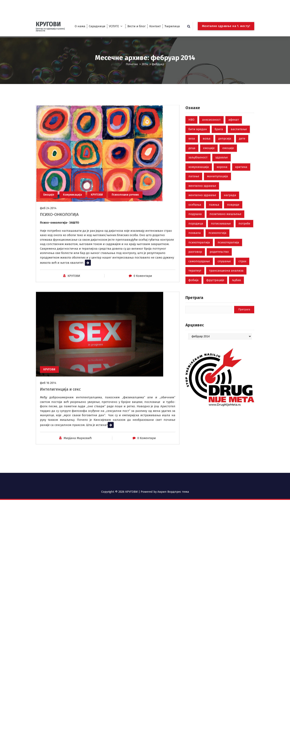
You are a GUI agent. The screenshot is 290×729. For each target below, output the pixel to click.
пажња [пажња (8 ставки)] (214, 242)
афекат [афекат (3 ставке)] (233, 157)
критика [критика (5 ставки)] (241, 204)
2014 (145, 64)
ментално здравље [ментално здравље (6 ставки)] (202, 223)
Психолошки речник (133, 234)
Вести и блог (136, 26)
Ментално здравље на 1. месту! (226, 26)
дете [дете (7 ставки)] (242, 176)
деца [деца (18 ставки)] (191, 185)
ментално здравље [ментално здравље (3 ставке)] (202, 233)
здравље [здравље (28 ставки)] (221, 195)
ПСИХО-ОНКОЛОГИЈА (59, 254)
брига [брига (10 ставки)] (219, 167)
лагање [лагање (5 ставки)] (193, 214)
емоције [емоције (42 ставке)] (209, 185)
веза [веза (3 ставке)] (191, 176)
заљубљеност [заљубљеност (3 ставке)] (198, 195)
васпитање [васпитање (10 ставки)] (239, 167)
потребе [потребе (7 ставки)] (244, 261)
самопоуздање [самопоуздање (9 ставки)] (199, 299)
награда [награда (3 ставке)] (230, 233)
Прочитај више (96, 303)
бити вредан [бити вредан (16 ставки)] (197, 167)
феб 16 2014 (48, 423)
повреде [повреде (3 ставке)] (233, 242)
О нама (80, 26)
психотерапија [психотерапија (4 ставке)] (228, 280)
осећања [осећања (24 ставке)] (194, 242)
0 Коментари (143, 316)
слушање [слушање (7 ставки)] (224, 299)
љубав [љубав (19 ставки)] (236, 318)
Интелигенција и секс (60, 429)
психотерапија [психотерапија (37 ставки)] (199, 280)
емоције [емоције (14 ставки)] (228, 185)
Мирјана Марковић (78, 478)
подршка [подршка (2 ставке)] (195, 252)
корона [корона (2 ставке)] (222, 204)
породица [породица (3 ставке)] (195, 261)
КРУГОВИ (102, 234)
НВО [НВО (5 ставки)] (191, 157)
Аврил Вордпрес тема (173, 491)
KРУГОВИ (74, 316)
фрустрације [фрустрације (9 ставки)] (215, 318)
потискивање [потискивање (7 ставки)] (221, 261)
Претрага (194, 335)
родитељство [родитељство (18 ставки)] (219, 289)
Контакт (155, 26)
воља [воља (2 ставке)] (206, 176)
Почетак (132, 64)
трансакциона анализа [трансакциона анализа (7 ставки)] (226, 308)
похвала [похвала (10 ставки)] (194, 270)
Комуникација (76, 234)
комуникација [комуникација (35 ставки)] (198, 204)
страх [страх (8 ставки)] (242, 299)
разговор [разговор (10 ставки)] (195, 289)
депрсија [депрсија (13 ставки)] (224, 176)
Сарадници (97, 26)
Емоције (50, 234)
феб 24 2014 (48, 248)
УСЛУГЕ (114, 26)
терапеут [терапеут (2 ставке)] (194, 308)
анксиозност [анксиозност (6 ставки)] (211, 157)
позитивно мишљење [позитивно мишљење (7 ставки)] (225, 252)
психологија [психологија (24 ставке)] (217, 270)
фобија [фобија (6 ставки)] (193, 318)
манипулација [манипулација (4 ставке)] (217, 214)
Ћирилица (172, 26)
